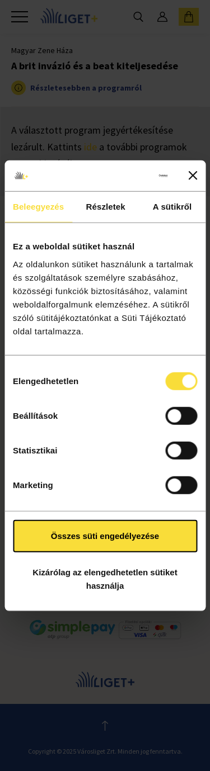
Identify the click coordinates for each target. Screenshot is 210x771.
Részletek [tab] (105, 206)
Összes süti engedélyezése (105, 535)
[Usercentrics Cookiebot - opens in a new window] (124, 175)
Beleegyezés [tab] (38, 206)
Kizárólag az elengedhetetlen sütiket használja (104, 578)
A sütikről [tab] (172, 206)
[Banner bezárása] (192, 175)
